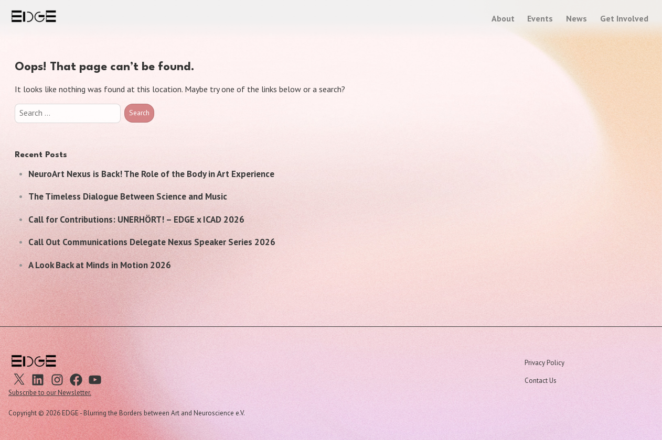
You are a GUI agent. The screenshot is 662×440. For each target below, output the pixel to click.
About (503, 18)
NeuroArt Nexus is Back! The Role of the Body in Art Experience (151, 174)
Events (540, 18)
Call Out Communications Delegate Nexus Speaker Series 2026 (151, 242)
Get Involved (624, 18)
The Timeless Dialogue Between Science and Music (127, 196)
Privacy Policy (544, 362)
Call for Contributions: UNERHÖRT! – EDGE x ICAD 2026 (136, 219)
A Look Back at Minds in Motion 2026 (99, 265)
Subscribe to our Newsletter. (49, 392)
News (576, 18)
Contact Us (541, 380)
